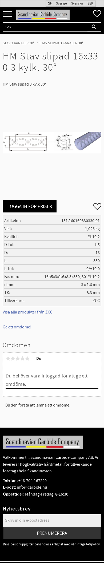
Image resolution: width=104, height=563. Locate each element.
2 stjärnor (12, 358)
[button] (7, 14)
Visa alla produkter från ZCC (28, 312)
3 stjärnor (17, 358)
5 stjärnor (27, 358)
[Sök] (94, 27)
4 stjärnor (22, 358)
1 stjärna (8, 358)
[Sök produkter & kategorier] (45, 27)
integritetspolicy (88, 544)
